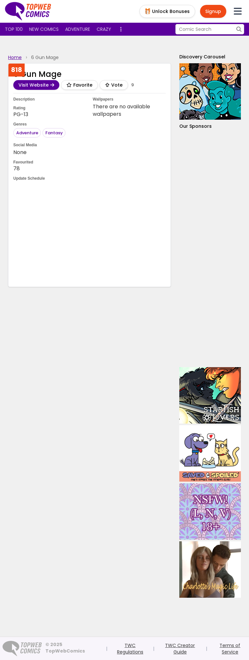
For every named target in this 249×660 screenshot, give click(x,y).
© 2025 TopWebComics (65, 647)
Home (15, 57)
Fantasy (54, 133)
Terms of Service (229, 648)
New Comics (44, 29)
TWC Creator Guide (180, 648)
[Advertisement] (210, 248)
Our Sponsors (195, 126)
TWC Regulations (130, 648)
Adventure (77, 29)
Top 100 (14, 29)
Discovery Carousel (202, 57)
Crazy (104, 29)
